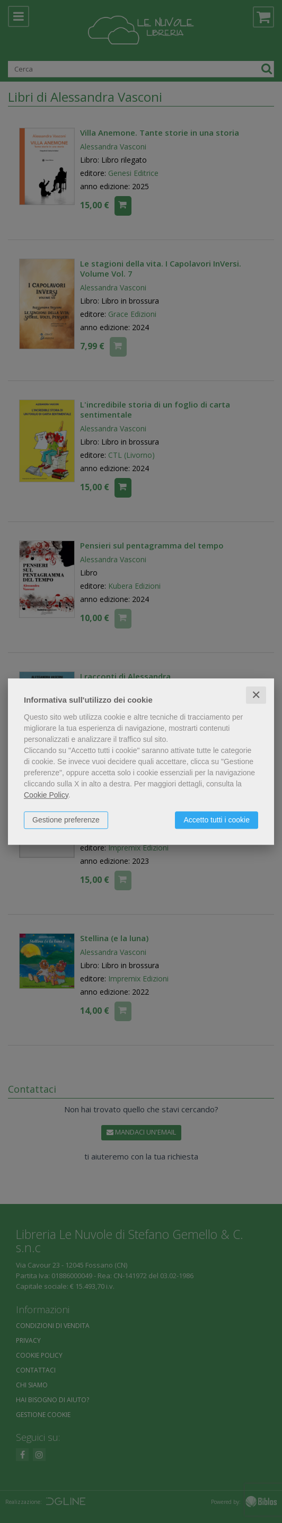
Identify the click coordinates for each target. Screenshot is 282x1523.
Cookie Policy (46, 795)
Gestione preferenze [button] (66, 820)
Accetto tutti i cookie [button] (216, 820)
